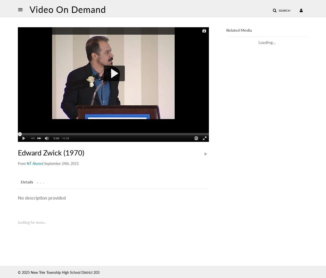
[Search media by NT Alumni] (35, 163)
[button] (22, 9)
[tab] (27, 182)
